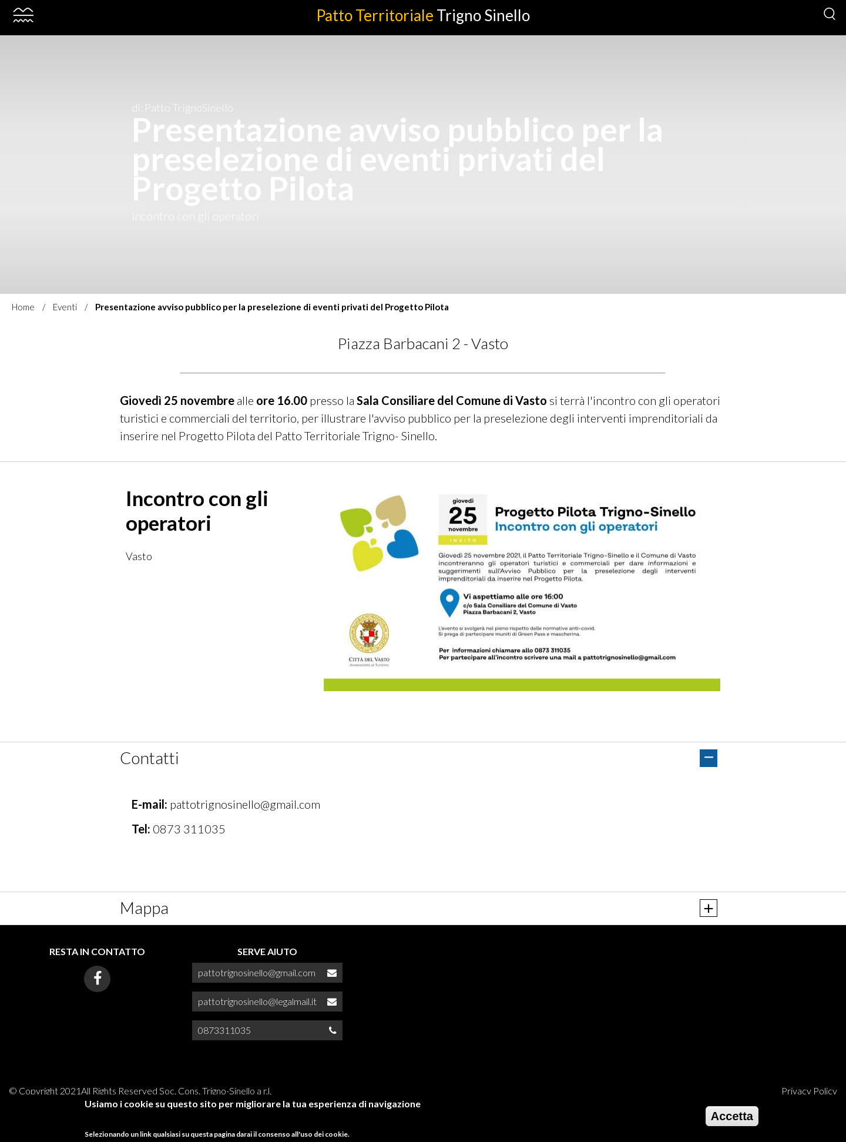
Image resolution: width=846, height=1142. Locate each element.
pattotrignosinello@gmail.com (245, 804)
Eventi (65, 307)
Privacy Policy (809, 1090)
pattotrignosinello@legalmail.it (257, 1001)
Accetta (732, 1116)
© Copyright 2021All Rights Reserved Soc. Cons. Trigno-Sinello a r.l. (140, 1090)
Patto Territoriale (423, 15)
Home (23, 307)
